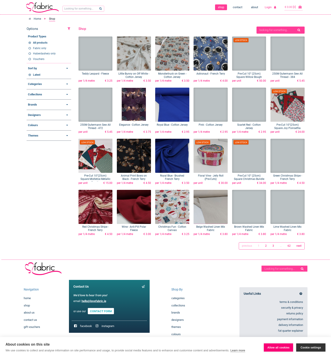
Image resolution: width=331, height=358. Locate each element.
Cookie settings (311, 347)
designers (177, 319)
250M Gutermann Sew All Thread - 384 (287, 75)
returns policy (294, 313)
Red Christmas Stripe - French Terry (95, 228)
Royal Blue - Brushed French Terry (172, 177)
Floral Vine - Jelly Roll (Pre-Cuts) (210, 177)
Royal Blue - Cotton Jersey (172, 124)
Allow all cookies (278, 347)
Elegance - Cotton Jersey (134, 124)
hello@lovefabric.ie (94, 301)
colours (176, 334)
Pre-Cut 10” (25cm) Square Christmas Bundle (249, 177)
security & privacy (292, 307)
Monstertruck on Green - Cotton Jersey (172, 75)
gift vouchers (32, 327)
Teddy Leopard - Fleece (95, 73)
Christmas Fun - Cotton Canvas (172, 228)
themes (176, 327)
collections (178, 305)
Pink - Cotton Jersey (211, 124)
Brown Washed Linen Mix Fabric (249, 228)
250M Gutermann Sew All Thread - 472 (95, 126)
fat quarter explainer (290, 330)
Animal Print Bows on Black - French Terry (134, 177)
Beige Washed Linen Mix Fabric (210, 228)
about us (29, 312)
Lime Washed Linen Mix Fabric (287, 228)
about (254, 7)
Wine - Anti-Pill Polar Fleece (134, 228)
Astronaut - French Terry (210, 73)
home (27, 298)
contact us (30, 319)
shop (221, 7)
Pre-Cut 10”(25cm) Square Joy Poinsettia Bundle (287, 128)
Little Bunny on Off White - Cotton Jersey (133, 75)
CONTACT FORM (101, 311)
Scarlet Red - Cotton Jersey (249, 126)
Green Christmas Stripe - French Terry (287, 177)
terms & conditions (291, 302)
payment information (290, 319)
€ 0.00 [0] (293, 7)
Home (37, 18)
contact (237, 7)
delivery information (290, 325)
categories (178, 298)
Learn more (237, 350)
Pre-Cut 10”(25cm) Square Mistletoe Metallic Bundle (95, 179)
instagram (108, 326)
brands (175, 312)
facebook (86, 326)
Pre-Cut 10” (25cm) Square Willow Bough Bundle (249, 77)
